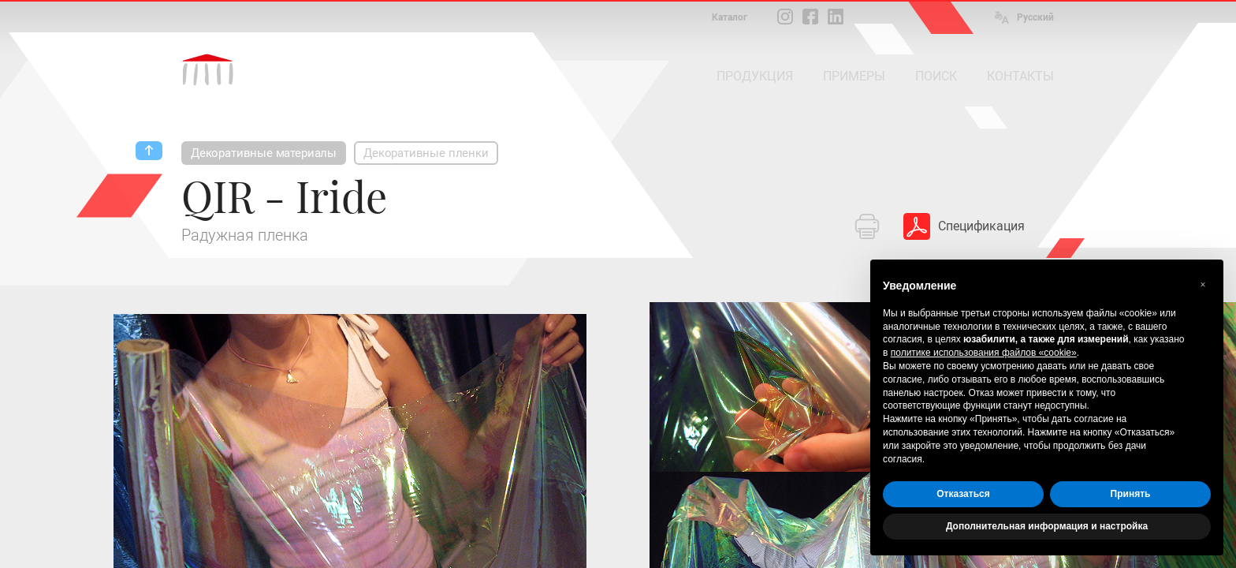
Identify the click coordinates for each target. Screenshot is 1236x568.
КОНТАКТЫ (1020, 76)
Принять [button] (1131, 493)
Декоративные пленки (426, 153)
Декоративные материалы (264, 153)
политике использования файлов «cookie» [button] (984, 352)
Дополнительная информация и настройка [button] (1047, 526)
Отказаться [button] (962, 493)
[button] (1203, 284)
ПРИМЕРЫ (854, 76)
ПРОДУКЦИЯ (755, 76)
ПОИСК (936, 76)
